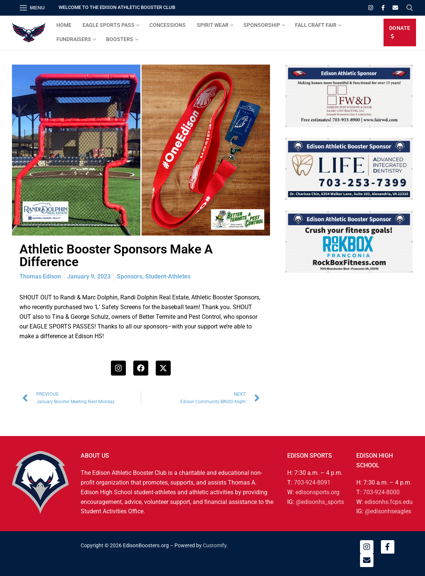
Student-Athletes (167, 276)
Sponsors (129, 276)
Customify (214, 545)
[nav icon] (32, 8)
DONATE (399, 32)
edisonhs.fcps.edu (388, 501)
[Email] (395, 8)
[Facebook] (383, 8)
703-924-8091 (312, 482)
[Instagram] (371, 8)
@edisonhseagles (388, 511)
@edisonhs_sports (320, 501)
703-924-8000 (381, 492)
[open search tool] (409, 7)
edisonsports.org (317, 492)
